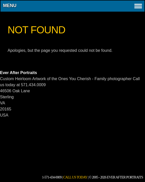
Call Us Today (75, 177)
